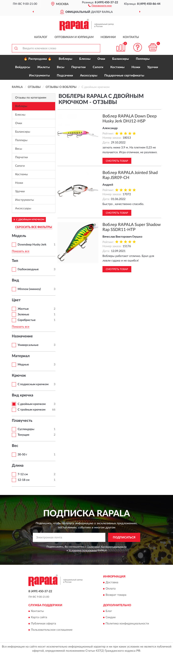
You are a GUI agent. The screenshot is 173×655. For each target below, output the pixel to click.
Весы (60, 67)
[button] (100, 5)
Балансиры (120, 58)
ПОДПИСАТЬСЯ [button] (124, 537)
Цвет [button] (16, 300)
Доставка (112, 582)
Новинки (108, 37)
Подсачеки (65, 75)
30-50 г (22, 454)
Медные (23, 364)
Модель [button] (19, 236)
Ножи (136, 67)
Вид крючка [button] (22, 395)
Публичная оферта (43, 623)
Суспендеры (26, 429)
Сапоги (98, 67)
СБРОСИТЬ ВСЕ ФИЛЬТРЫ (33, 227)
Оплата (111, 588)
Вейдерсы (22, 67)
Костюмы (117, 67)
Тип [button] (15, 261)
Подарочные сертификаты (124, 75)
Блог (109, 611)
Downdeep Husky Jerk (32, 244)
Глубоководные (28, 269)
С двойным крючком (32, 404)
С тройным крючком (31, 409)
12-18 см (23, 480)
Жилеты (43, 67)
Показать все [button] (20, 251)
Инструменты (39, 75)
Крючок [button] (19, 375)
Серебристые (26, 320)
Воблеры (65, 58)
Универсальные (28, 345)
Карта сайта (39, 617)
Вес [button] (15, 446)
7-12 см (23, 474)
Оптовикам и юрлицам (74, 37)
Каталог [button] (41, 37)
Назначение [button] (22, 336)
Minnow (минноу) (29, 289)
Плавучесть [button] (22, 421)
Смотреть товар (117, 161)
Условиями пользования (83, 550)
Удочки (152, 67)
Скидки (111, 617)
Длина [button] (17, 466)
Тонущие (23, 434)
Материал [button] (21, 356)
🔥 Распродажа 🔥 (38, 58)
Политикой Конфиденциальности (107, 546)
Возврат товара (116, 595)
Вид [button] (15, 280)
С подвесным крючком (33, 384)
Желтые (23, 308)
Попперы (143, 58)
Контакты (131, 37)
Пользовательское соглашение (51, 630)
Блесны (84, 58)
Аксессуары (88, 75)
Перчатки (78, 67)
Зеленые (23, 314)
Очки (101, 58)
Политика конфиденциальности (127, 623)
